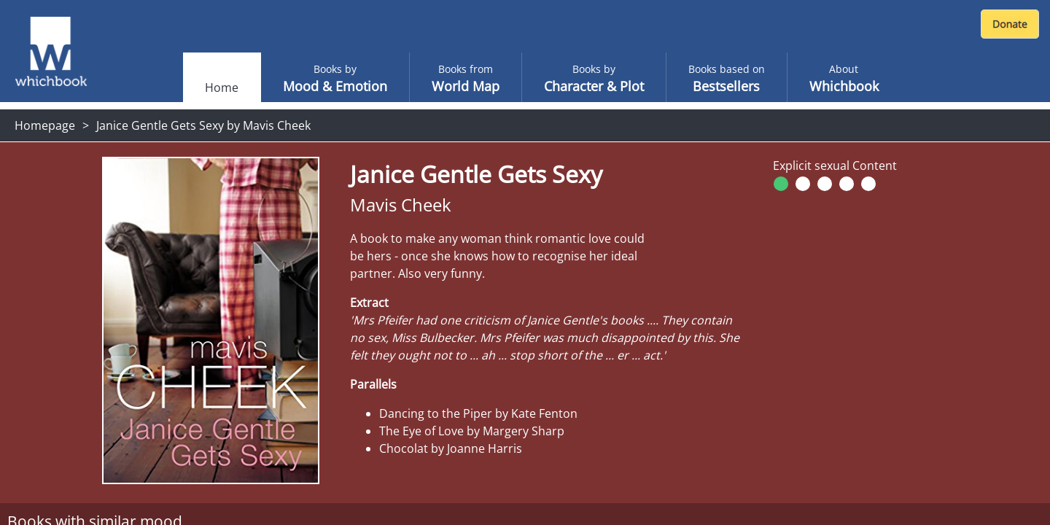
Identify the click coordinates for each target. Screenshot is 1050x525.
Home (221, 87)
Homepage (45, 125)
